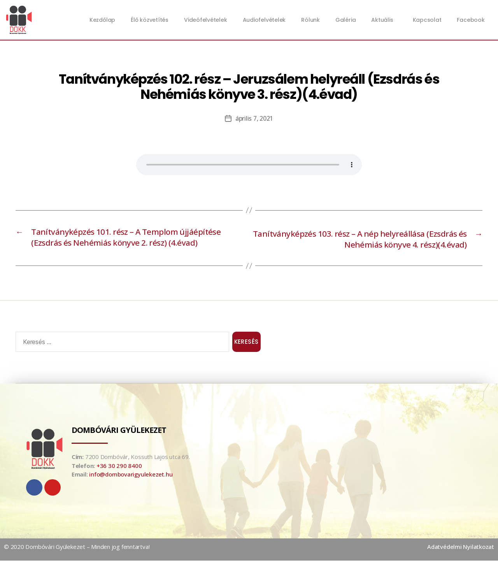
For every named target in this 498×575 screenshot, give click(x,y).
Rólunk (310, 20)
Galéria (345, 20)
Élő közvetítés (149, 20)
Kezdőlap (102, 20)
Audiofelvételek (264, 20)
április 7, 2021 (254, 118)
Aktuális (384, 20)
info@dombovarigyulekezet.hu (130, 488)
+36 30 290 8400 (119, 480)
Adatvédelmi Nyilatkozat (460, 561)
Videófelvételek (205, 20)
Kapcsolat (427, 20)
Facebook (470, 20)
